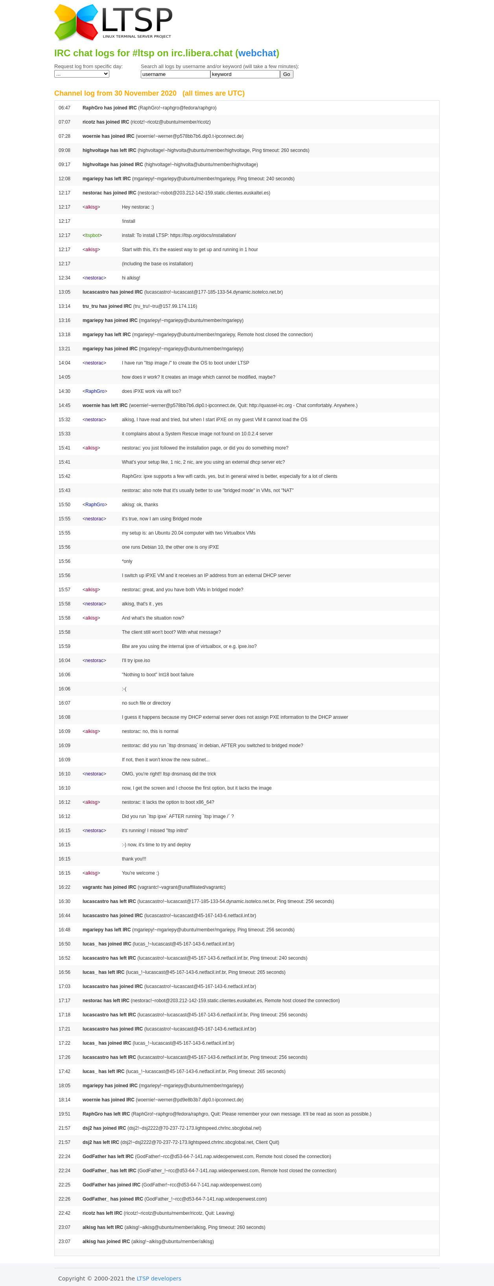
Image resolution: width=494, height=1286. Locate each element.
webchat (257, 53)
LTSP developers (159, 1278)
